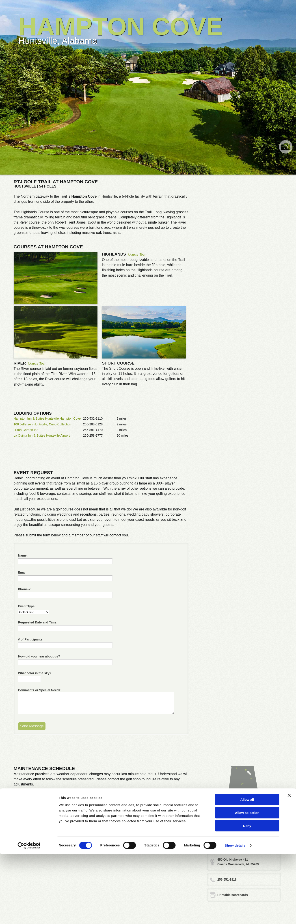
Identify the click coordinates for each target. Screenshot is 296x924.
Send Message (32, 726)
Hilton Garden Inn (26, 430)
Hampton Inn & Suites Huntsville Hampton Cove (47, 418)
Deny (247, 895)
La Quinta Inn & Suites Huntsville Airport (42, 435)
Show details (235, 915)
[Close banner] (289, 865)
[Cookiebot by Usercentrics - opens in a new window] (29, 915)
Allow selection (247, 882)
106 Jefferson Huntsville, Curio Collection (42, 424)
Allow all (247, 869)
